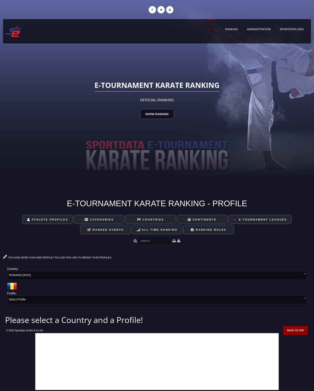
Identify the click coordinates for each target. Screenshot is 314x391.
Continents (202, 219)
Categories (99, 219)
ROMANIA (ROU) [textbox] (20, 275)
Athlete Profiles (47, 219)
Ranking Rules (208, 229)
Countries (150, 219)
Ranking (231, 29)
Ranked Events (105, 229)
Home (212, 29)
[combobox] (157, 276)
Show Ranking (157, 114)
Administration (259, 29)
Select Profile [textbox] (17, 299)
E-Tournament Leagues (260, 219)
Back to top (295, 330)
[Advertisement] (157, 361)
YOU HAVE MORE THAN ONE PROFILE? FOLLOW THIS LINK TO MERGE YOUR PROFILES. (57, 257)
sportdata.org (292, 29)
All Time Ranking (157, 229)
